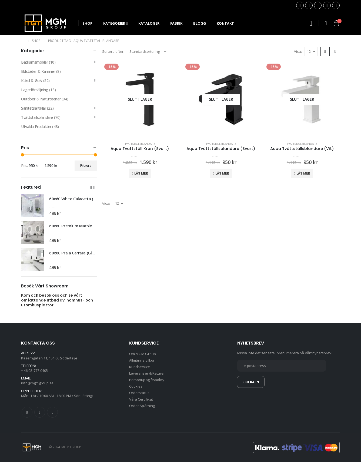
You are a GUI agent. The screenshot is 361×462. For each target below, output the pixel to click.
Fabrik (176, 23)
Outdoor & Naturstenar (41, 98)
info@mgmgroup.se (37, 383)
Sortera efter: (113, 51)
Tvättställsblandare (140, 144)
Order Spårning (142, 405)
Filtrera (85, 165)
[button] (91, 187)
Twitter (39, 412)
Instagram (52, 412)
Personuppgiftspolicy (146, 379)
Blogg (199, 23)
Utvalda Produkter (36, 126)
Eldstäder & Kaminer (38, 71)
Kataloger (148, 23)
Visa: (298, 51)
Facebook (27, 412)
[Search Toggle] (311, 23)
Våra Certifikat (141, 399)
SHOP (87, 23)
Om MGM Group (142, 353)
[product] (140, 99)
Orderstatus (139, 392)
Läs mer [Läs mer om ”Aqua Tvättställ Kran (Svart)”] (141, 173)
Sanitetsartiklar (33, 108)
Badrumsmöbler (34, 62)
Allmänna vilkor (142, 360)
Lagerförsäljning (34, 89)
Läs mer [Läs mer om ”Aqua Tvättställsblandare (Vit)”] (303, 173)
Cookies (135, 386)
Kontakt (225, 23)
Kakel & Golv (31, 80)
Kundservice (139, 366)
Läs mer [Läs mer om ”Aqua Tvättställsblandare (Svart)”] (222, 173)
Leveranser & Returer (147, 373)
